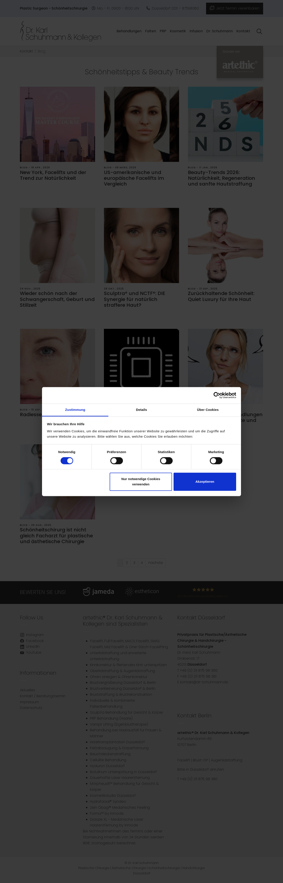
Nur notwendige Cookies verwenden (140, 481)
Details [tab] (141, 410)
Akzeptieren (204, 482)
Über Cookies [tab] (208, 410)
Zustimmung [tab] (75, 410)
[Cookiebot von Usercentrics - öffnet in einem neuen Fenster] (216, 395)
